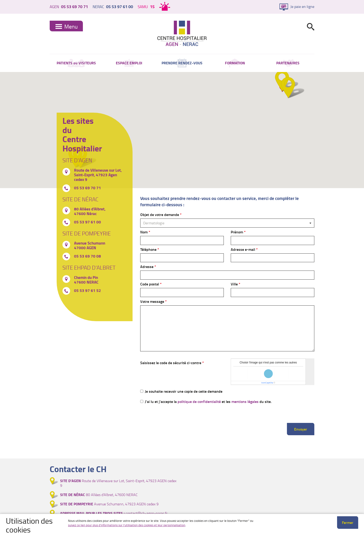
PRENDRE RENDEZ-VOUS (182, 62)
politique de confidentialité (199, 401)
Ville (234, 284)
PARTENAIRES (287, 62)
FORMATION (235, 62)
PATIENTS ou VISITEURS (76, 62)
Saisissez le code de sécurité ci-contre (170, 362)
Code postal (149, 284)
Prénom (237, 232)
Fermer (347, 522)
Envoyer (300, 429)
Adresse (146, 266)
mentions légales (245, 401)
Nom (144, 232)
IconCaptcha (267, 383)
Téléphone (148, 249)
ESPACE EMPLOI (129, 62)
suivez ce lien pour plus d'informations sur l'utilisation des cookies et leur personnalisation (126, 525)
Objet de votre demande (159, 214)
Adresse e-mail (243, 249)
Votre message (152, 301)
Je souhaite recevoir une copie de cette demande (181, 391)
